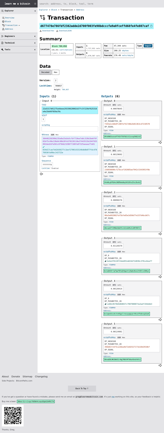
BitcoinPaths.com (24, 381)
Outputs (107, 96)
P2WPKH (51, 156)
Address (80, 10)
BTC (114, 105)
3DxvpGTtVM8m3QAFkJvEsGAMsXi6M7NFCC (122, 228)
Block (54, 10)
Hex (55, 72)
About (5, 376)
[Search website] (101, 4)
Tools (7, 49)
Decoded (45, 72)
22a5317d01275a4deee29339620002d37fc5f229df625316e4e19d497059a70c (70, 110)
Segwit (148, 46)
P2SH (111, 130)
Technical (10, 43)
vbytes (125, 50)
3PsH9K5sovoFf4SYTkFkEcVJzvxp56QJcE (122, 136)
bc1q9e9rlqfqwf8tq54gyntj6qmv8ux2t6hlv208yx (126, 271)
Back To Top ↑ (82, 388)
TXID (44, 105)
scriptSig (46, 125)
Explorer (43, 10)
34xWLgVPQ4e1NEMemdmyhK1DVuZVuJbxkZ (122, 182)
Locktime (45, 85)
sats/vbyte (127, 55)
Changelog (41, 376)
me (113, 397)
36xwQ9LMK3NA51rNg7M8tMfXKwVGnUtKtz (122, 359)
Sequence (46, 161)
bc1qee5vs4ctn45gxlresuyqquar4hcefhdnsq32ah (126, 314)
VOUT (44, 115)
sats (119, 105)
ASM (52, 135)
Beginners (10, 36)
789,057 (65, 89)
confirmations (66, 50)
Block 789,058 (59, 46)
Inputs (44, 96)
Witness (45, 135)
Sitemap (27, 376)
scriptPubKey (110, 114)
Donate (16, 376)
